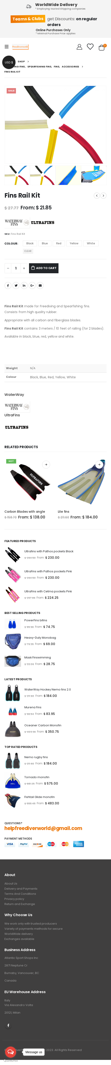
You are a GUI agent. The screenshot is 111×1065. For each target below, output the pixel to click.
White (91, 243)
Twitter (15, 285)
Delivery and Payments (20, 889)
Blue (45, 243)
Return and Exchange (19, 904)
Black (29, 243)
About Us (10, 883)
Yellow (74, 243)
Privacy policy (14, 899)
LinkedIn (24, 285)
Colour (10, 243)
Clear (27, 251)
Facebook (8, 285)
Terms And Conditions (20, 894)
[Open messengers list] (10, 1052)
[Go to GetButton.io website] (11, 1060)
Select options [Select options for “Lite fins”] (99, 465)
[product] (28, 481)
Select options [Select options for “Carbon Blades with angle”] (46, 465)
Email (40, 285)
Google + (32, 285)
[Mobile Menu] (8, 47)
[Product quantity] (16, 268)
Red (58, 243)
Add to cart (46, 268)
